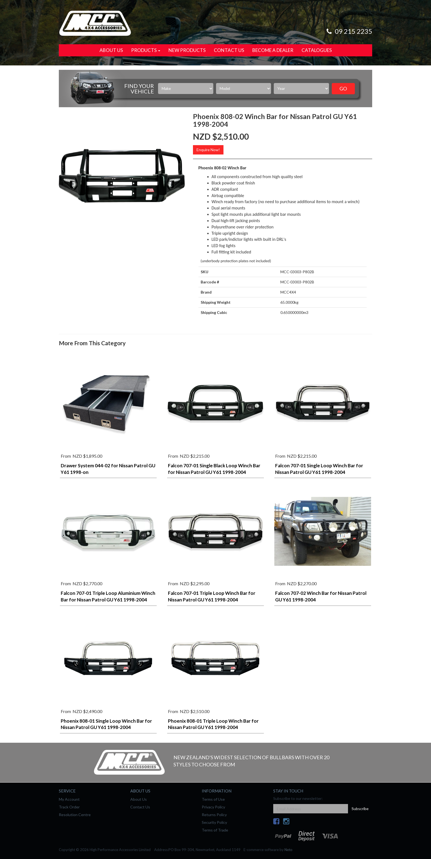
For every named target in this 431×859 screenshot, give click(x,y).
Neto (288, 849)
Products (145, 50)
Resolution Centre (75, 814)
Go (343, 88)
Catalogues (317, 50)
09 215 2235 (348, 31)
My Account (69, 799)
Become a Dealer (272, 50)
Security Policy (214, 822)
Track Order (69, 807)
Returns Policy (214, 814)
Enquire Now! (208, 149)
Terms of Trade (215, 830)
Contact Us (229, 50)
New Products (187, 50)
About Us (111, 50)
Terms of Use (213, 799)
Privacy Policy (213, 807)
